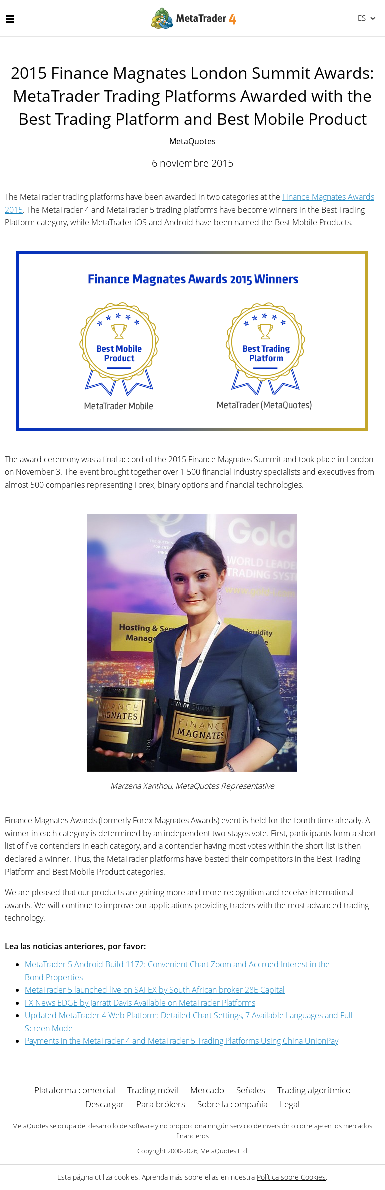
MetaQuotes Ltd (224, 1150)
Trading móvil (153, 1090)
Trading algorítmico (314, 1090)
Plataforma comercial (75, 1090)
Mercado (207, 1090)
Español (361, 18)
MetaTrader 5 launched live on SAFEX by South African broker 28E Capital (155, 989)
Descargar (105, 1104)
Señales (251, 1090)
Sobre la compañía (233, 1104)
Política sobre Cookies (291, 1177)
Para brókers (161, 1104)
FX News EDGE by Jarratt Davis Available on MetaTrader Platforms (140, 1002)
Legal (290, 1104)
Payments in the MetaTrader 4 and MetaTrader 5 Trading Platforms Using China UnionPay (181, 1040)
